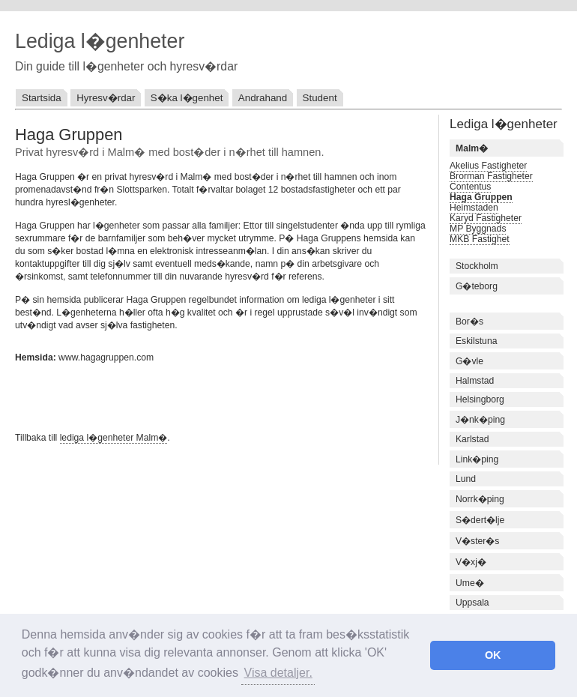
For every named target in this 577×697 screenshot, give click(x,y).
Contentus (470, 186)
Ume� (470, 583)
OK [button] (493, 655)
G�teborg (477, 286)
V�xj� (471, 562)
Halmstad (475, 380)
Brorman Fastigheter (491, 176)
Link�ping (477, 459)
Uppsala (472, 602)
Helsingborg (480, 399)
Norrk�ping (480, 499)
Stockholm (477, 266)
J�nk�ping (480, 419)
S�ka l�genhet (187, 97)
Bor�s (469, 321)
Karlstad (472, 439)
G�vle (469, 361)
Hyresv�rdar (105, 97)
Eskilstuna (476, 341)
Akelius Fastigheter (488, 165)
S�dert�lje (480, 520)
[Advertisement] (190, 395)
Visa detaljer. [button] (278, 672)
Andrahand (262, 97)
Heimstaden (474, 207)
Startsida (41, 97)
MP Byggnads (478, 228)
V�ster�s (477, 541)
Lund (466, 479)
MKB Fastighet (480, 239)
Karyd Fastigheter (486, 218)
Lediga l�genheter (99, 41)
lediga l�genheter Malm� (114, 437)
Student (320, 97)
